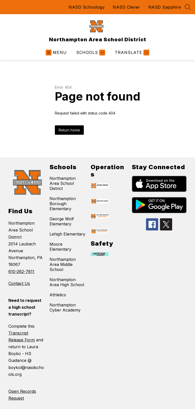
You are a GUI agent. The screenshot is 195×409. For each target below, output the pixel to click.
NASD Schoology (87, 7)
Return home (69, 130)
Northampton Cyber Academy (65, 307)
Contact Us (19, 283)
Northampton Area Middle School (63, 264)
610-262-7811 (21, 271)
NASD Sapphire (164, 7)
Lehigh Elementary (67, 234)
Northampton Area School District (63, 183)
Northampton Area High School (67, 282)
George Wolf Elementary (62, 221)
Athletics (58, 294)
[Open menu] (56, 52)
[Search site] (188, 7)
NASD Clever (126, 7)
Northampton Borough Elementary (63, 203)
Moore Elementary (60, 247)
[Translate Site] (131, 52)
